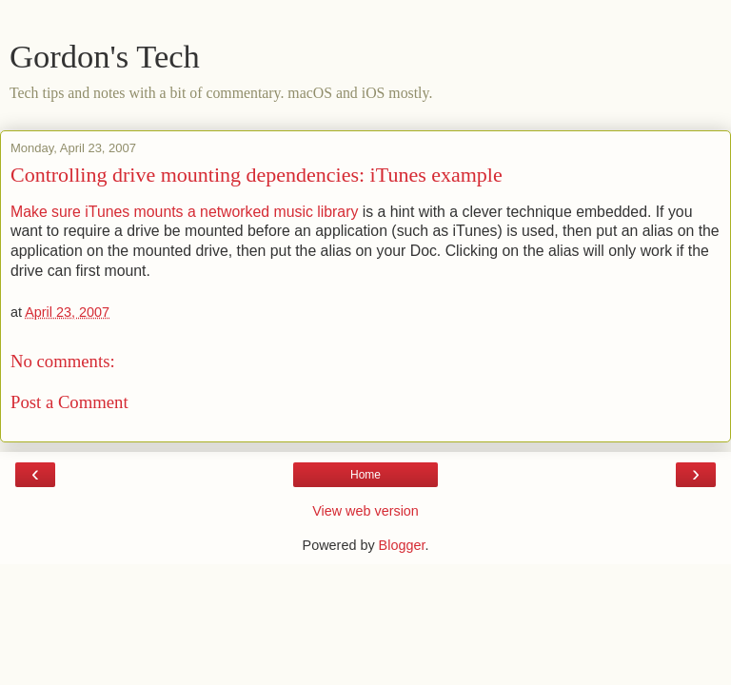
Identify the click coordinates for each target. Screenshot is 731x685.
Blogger (402, 545)
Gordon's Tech (105, 56)
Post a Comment (69, 402)
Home (365, 474)
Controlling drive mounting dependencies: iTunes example (256, 174)
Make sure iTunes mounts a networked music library (184, 212)
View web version (365, 511)
